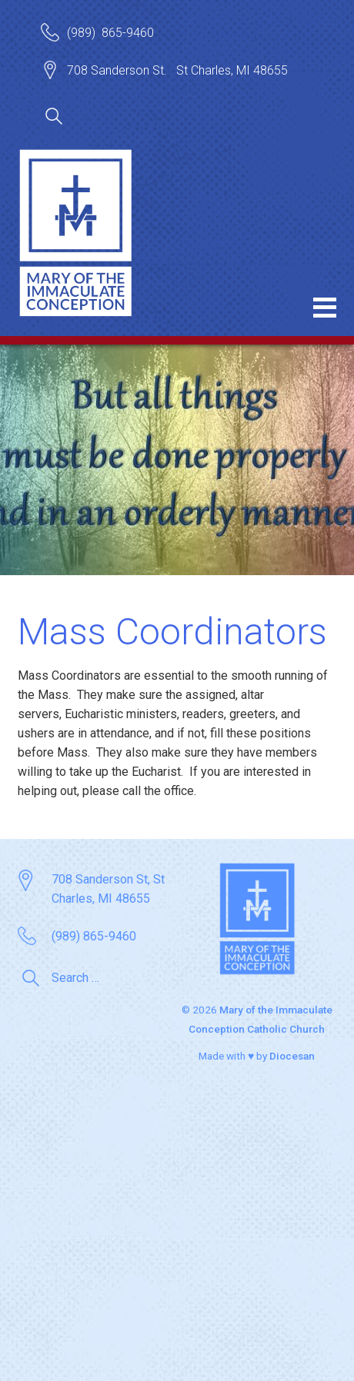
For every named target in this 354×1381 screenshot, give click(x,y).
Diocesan (292, 1056)
